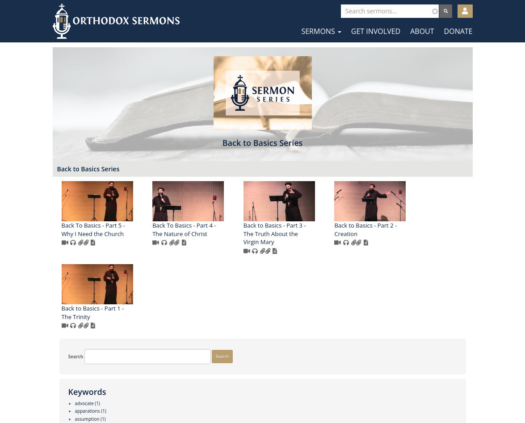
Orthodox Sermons (116, 21)
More (67, 367)
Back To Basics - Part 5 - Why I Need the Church (201, 238)
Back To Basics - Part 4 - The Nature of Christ (292, 238)
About (422, 31)
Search (69, 173)
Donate (458, 31)
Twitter (263, 395)
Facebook (236, 395)
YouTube (290, 395)
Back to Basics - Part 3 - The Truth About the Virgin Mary (383, 242)
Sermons (321, 31)
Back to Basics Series (196, 178)
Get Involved (375, 31)
